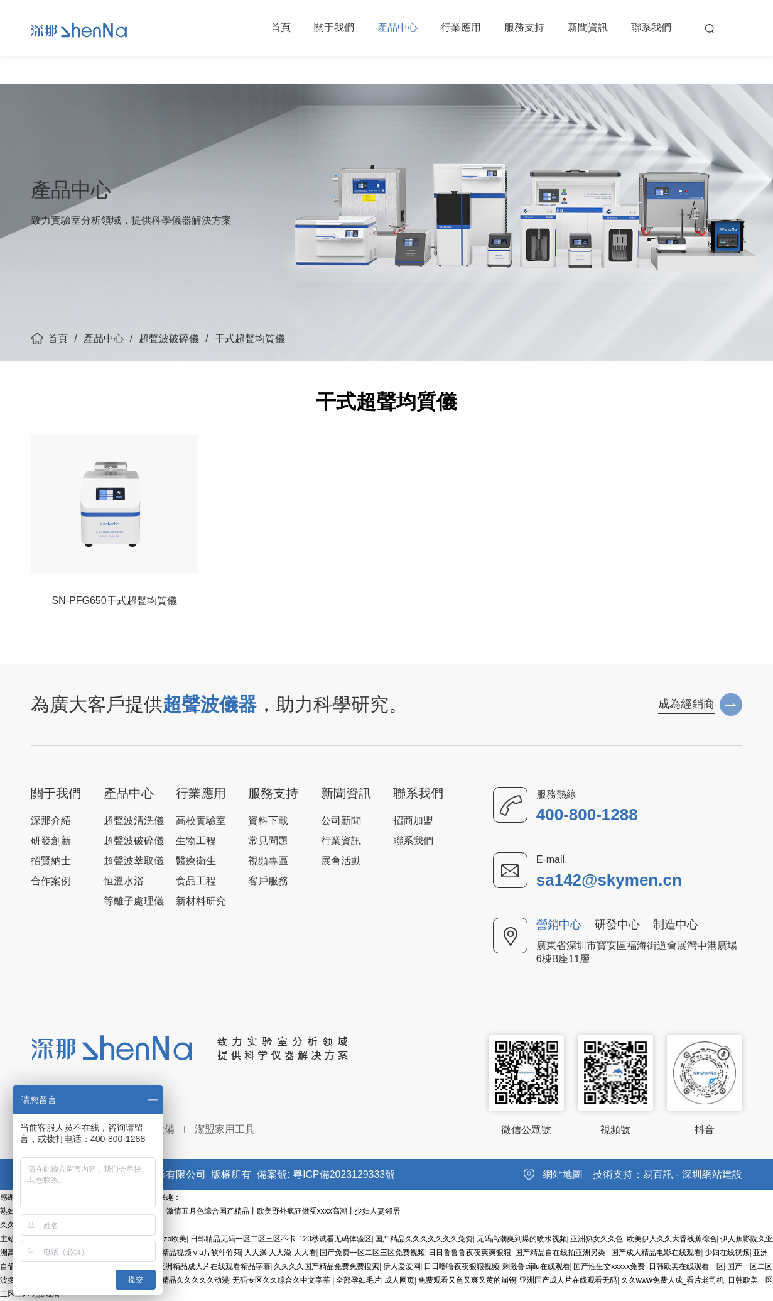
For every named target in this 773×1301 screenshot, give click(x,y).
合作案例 (51, 881)
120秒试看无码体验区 (335, 1238)
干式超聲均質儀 (250, 338)
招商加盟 (413, 820)
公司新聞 (341, 820)
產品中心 (397, 28)
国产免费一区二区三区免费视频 (372, 1252)
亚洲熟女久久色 (596, 1238)
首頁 (281, 28)
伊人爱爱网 (402, 1266)
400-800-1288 (587, 814)
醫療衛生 (196, 860)
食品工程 (196, 881)
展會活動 (341, 860)
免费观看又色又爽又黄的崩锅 (467, 1280)
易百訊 (658, 1174)
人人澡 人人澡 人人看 (280, 1252)
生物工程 (196, 840)
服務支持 (524, 28)
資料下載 (268, 820)
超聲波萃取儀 (134, 860)
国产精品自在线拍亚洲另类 (561, 1252)
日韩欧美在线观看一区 (686, 1266)
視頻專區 (268, 860)
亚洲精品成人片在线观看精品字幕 (214, 1266)
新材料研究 (201, 901)
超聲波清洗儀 (134, 820)
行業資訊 (341, 840)
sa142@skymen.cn (609, 879)
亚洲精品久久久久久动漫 (187, 1280)
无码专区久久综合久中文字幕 (282, 1280)
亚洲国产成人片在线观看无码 (568, 1280)
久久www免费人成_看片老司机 (673, 1280)
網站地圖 (563, 1174)
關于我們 (334, 28)
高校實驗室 (201, 820)
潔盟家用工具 (225, 1129)
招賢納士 (51, 860)
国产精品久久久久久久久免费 (424, 1238)
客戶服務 (268, 881)
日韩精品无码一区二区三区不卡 (243, 1238)
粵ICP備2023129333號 (344, 1174)
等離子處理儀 (134, 901)
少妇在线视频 (727, 1252)
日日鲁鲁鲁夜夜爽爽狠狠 (469, 1252)
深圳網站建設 (712, 1174)
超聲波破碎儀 (169, 338)
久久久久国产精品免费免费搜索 (326, 1266)
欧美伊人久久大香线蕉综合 (672, 1238)
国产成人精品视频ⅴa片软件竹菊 (186, 1252)
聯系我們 (651, 28)
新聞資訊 (588, 28)
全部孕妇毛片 (358, 1280)
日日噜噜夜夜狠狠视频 (461, 1266)
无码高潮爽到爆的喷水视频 (522, 1238)
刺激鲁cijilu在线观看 (536, 1266)
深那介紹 (51, 820)
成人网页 (399, 1280)
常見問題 (268, 840)
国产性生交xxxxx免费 (609, 1266)
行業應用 (461, 28)
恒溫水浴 (124, 881)
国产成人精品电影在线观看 (656, 1252)
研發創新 (51, 840)
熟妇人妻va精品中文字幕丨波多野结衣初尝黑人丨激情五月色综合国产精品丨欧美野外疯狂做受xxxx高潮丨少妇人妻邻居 (200, 1211)
